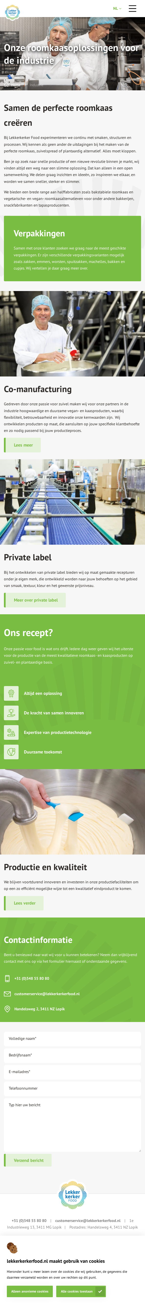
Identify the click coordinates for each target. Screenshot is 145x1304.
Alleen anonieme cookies (29, 1291)
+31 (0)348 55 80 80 (31, 978)
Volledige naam (22, 1038)
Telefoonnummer (23, 1088)
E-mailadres (19, 1071)
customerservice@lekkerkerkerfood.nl (47, 993)
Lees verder (24, 903)
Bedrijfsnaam (20, 1055)
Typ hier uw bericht (24, 1104)
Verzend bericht (29, 1160)
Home (16, 85)
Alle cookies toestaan (77, 1291)
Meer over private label (36, 600)
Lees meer (23, 445)
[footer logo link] (72, 1195)
